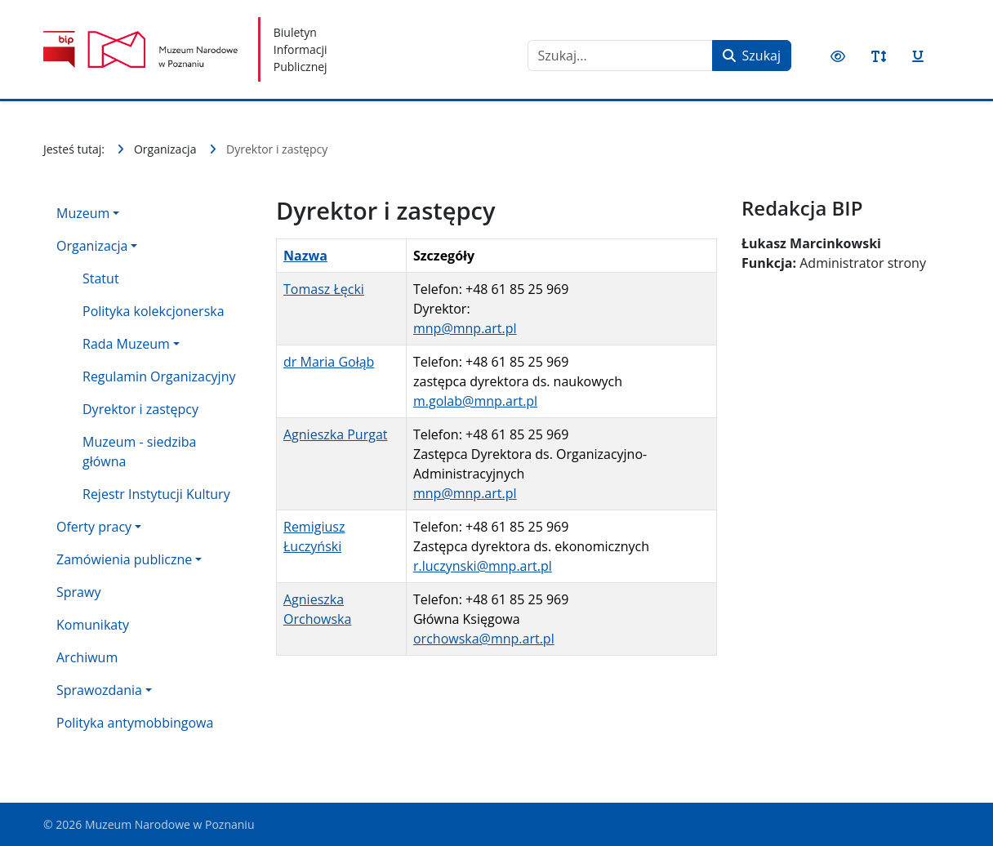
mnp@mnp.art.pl (465, 328)
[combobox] (620, 55)
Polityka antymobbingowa (134, 723)
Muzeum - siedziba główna (139, 451)
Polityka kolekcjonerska (153, 311)
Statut (100, 278)
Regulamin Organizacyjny (158, 376)
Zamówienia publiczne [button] (124, 559)
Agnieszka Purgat (335, 434)
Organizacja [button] (91, 246)
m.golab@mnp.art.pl (475, 401)
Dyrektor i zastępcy (140, 409)
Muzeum (82, 213)
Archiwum (87, 657)
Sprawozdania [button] (99, 690)
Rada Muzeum (126, 344)
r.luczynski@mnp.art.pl (482, 566)
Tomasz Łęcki (323, 289)
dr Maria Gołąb (328, 362)
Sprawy (78, 592)
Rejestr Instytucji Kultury (156, 494)
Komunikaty (92, 625)
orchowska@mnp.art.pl (483, 639)
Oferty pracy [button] (93, 527)
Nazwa (305, 256)
